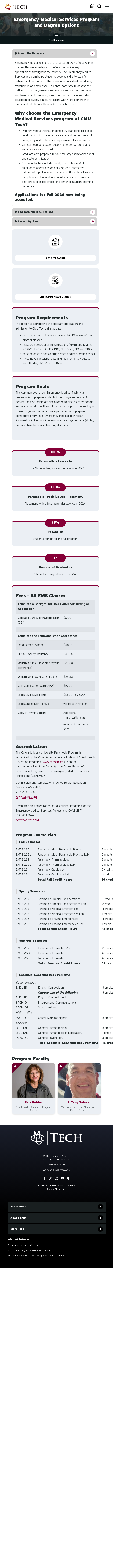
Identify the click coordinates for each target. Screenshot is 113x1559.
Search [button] (99, 6)
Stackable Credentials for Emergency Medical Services (37, 1255)
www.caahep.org (53, 762)
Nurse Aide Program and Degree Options (29, 1250)
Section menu (56, 39)
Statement (18, 1206)
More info (17, 1229)
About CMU (18, 1217)
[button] (54, 53)
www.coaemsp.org (27, 820)
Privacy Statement (56, 1189)
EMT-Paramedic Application (55, 297)
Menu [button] (106, 5)
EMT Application (55, 258)
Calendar (92, 6)
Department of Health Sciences (24, 1245)
